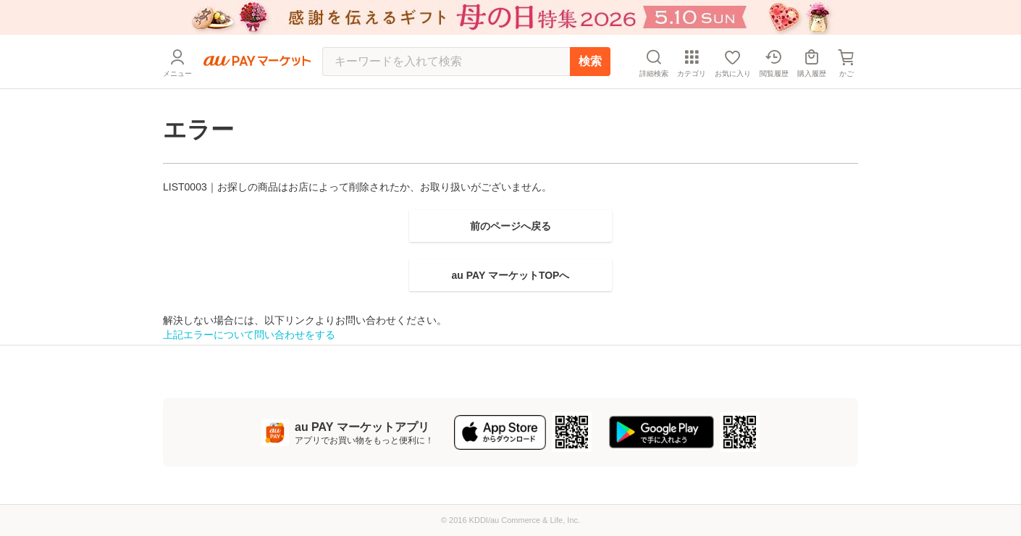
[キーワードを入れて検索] (446, 61)
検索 (590, 61)
